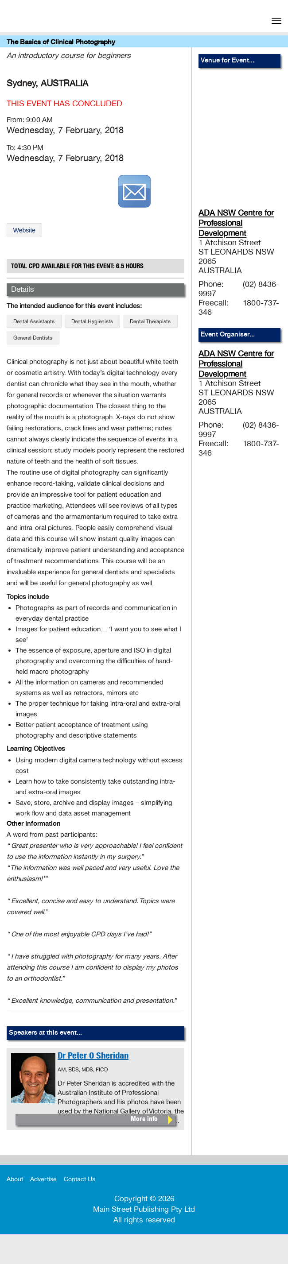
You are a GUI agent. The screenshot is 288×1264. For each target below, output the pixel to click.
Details (22, 289)
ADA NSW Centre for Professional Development (236, 223)
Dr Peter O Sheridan (93, 1056)
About (15, 1179)
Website (24, 230)
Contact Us (79, 1179)
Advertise (43, 1179)
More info (144, 1119)
